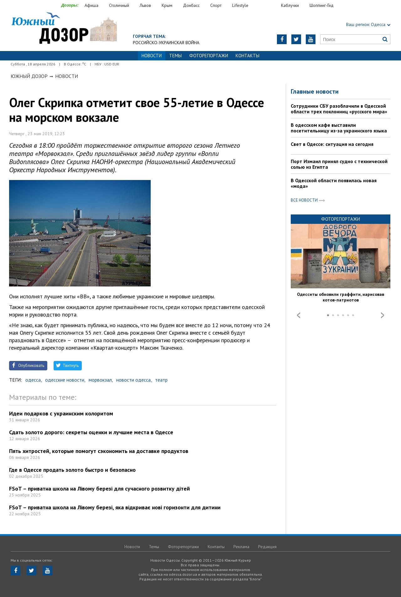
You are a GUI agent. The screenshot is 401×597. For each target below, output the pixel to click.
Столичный (119, 5)
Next (382, 315)
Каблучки (290, 5)
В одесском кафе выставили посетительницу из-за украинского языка (339, 128)
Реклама (241, 546)
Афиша (91, 5)
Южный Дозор (29, 76)
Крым (167, 5)
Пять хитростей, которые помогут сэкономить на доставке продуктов (98, 451)
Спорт (215, 5)
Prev (298, 315)
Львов (145, 5)
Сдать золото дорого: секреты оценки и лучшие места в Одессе (91, 432)
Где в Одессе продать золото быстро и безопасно (72, 469)
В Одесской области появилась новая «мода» (334, 183)
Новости (66, 76)
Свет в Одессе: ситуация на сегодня (332, 144)
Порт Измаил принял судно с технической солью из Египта (339, 164)
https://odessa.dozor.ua (64, 28)
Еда (268, 5)
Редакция (267, 546)
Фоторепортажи (208, 56)
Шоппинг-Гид (322, 5)
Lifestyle (240, 5)
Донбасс (191, 5)
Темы (175, 56)
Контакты (247, 56)
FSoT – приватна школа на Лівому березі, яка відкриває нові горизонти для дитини (115, 507)
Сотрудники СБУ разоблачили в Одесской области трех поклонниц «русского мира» (339, 109)
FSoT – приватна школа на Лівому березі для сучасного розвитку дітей (99, 488)
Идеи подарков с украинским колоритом (61, 413)
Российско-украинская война (166, 42)
